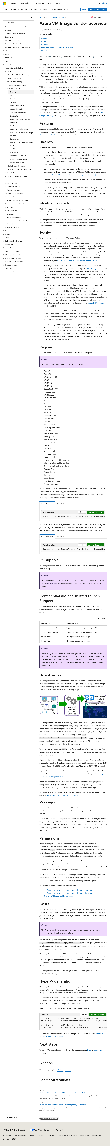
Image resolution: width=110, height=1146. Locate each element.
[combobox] (18, 22)
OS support (45, 44)
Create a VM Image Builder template (58, 896)
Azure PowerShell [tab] (47, 504)
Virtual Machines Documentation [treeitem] (16, 27)
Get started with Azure (98, 9)
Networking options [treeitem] (17, 109)
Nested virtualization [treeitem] (13, 217)
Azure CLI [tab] (60, 504)
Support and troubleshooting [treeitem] (15, 272)
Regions (44, 41)
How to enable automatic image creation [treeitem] (21, 134)
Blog (31, 1135)
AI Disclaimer (7, 1135)
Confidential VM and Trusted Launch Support (57, 47)
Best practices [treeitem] (15, 152)
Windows (98, 1050)
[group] (73, 516)
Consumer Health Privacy (66, 1135)
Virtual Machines (58, 17)
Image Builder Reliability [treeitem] (18, 159)
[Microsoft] (4, 3)
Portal (84, 9)
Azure (48, 17)
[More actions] (105, 17)
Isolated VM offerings (96, 303)
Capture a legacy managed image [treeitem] (20, 169)
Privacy (50, 1135)
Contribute (41, 1135)
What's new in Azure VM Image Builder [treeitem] (21, 144)
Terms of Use (84, 1135)
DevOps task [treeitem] (14, 116)
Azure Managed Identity (94, 268)
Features (44, 38)
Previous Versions (21, 1135)
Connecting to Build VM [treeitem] (18, 156)
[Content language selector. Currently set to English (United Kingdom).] (14, 1130)
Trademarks (96, 1135)
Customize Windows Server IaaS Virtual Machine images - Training (63, 1093)
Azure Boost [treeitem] (10, 180)
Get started (51, 583)
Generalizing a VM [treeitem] (14, 78)
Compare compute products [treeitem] (15, 33)
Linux (89, 1050)
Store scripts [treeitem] (14, 139)
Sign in (104, 3)
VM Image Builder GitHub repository (61, 795)
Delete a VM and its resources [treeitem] (17, 200)
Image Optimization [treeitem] (17, 162)
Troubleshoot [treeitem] (14, 149)
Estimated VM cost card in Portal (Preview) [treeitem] (18, 222)
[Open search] (99, 3)
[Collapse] (31, 17)
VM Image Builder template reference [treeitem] (20, 120)
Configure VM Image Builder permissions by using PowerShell (69, 890)
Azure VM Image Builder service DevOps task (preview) (74, 174)
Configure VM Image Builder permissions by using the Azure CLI (69, 893)
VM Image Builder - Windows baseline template (76, 260)
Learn (41, 17)
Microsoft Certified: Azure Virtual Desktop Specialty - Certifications (63, 1105)
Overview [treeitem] (8, 30)
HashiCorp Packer (46, 134)
